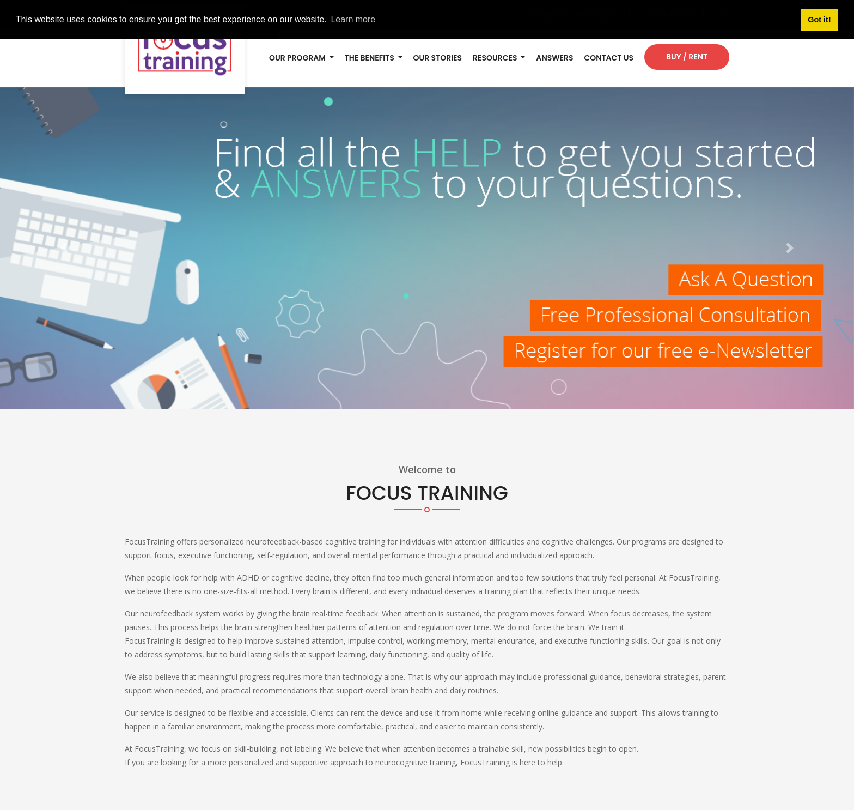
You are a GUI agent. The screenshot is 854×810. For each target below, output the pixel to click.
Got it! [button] (819, 19)
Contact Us (608, 57)
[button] (64, 248)
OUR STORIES (437, 57)
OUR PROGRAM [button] (298, 57)
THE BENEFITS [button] (370, 57)
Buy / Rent (686, 56)
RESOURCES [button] (496, 57)
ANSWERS (554, 57)
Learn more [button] (353, 19)
